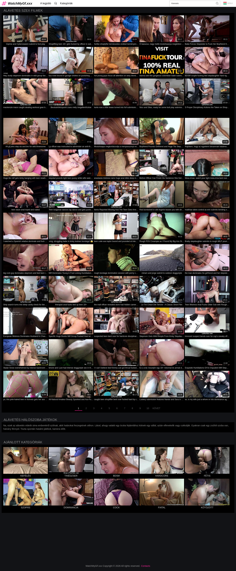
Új (55, 3)
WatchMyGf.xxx (20, 3)
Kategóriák (66, 3)
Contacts (145, 566)
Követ (156, 408)
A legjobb (45, 3)
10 (148, 408)
